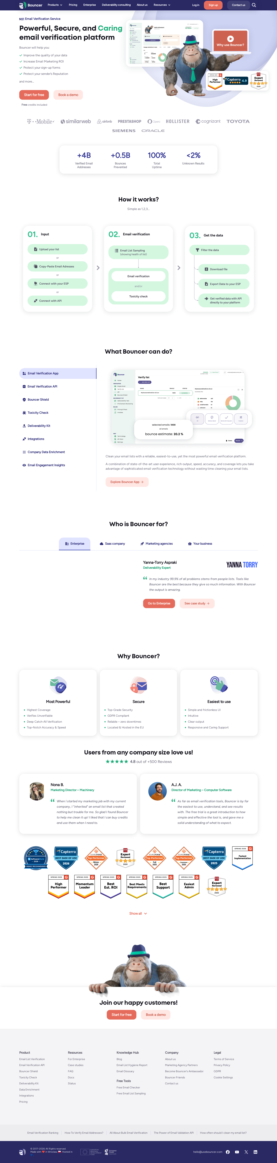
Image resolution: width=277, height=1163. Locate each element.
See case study (194, 603)
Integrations (26, 1095)
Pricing (23, 1101)
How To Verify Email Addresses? (84, 1132)
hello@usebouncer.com (207, 1152)
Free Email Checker (128, 1087)
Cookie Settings (223, 1077)
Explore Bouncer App (124, 482)
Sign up (220, 5)
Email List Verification (32, 1059)
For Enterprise (76, 1059)
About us (170, 1059)
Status (72, 1083)
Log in (203, 5)
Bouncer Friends (175, 1077)
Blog (119, 1059)
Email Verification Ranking (42, 1132)
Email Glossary (125, 1071)
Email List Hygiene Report (132, 1065)
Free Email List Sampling (131, 1093)
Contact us (246, 5)
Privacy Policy (222, 1065)
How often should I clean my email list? (223, 1132)
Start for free (34, 95)
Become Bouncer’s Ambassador (184, 1071)
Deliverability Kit (28, 1083)
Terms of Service (224, 1059)
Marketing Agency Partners (181, 1065)
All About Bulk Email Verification (129, 1132)
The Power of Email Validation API (174, 1132)
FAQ (70, 1071)
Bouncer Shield (28, 1071)
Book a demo (68, 95)
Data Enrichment (29, 1089)
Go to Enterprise (159, 603)
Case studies (75, 1065)
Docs (71, 1077)
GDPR (217, 1071)
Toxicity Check (28, 1077)
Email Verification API (32, 1065)
